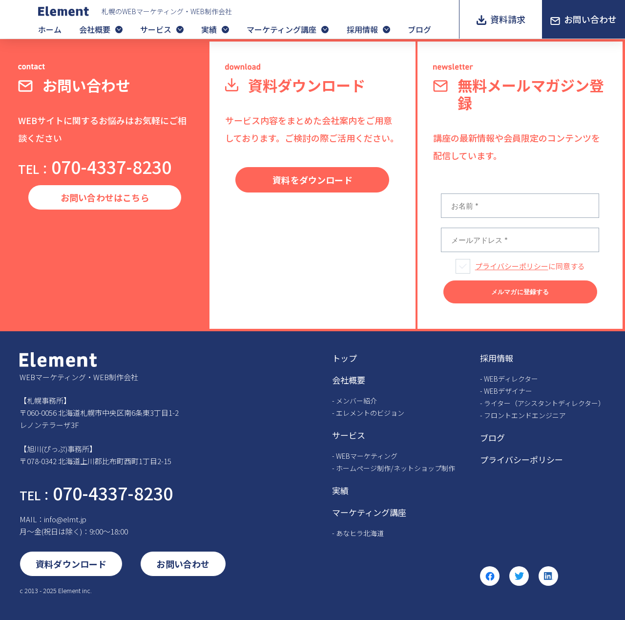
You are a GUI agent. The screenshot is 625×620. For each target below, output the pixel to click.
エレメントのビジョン (370, 413)
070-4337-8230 (94, 166)
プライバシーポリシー (511, 266)
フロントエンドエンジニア (525, 415)
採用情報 (362, 29)
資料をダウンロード (312, 179)
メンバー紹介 (356, 401)
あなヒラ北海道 (360, 533)
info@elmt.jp (65, 519)
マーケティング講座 (281, 29)
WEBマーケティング (366, 456)
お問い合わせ (590, 19)
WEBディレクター (511, 379)
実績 (209, 29)
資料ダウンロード (71, 563)
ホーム (50, 29)
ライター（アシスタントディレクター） (544, 403)
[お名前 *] (520, 205)
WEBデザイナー (508, 391)
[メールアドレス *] (520, 240)
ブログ (419, 29)
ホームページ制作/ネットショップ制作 (395, 468)
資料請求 (507, 19)
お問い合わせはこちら (105, 197)
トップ (344, 358)
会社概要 (94, 29)
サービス (155, 29)
